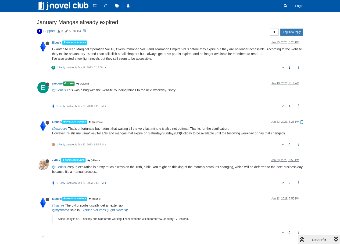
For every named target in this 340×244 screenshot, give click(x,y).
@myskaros (60, 210)
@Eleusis (82, 83)
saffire (56, 160)
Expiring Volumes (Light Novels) (104, 210)
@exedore (96, 122)
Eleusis (57, 42)
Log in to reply (292, 32)
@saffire (94, 199)
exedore (57, 83)
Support (49, 31)
